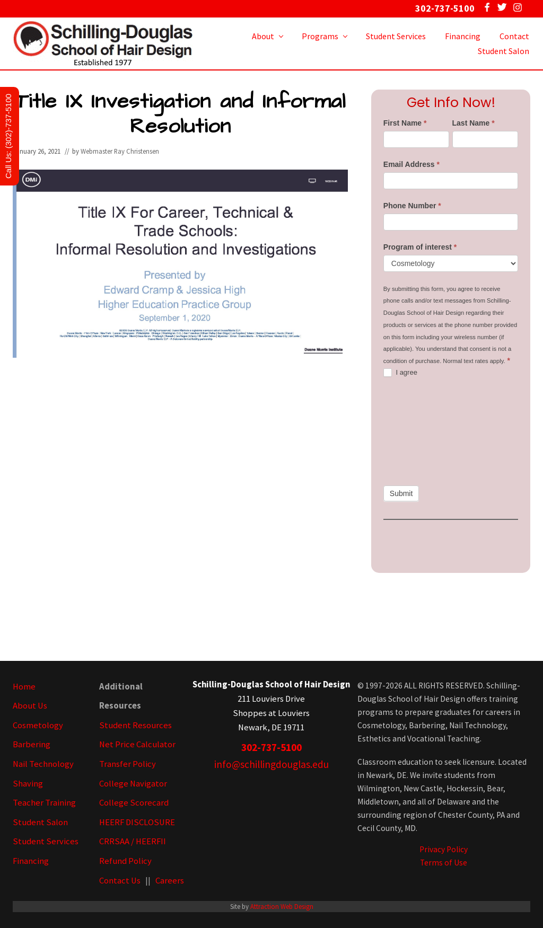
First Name (405, 123)
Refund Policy (125, 861)
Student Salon (40, 822)
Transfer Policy (127, 764)
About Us (30, 705)
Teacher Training (44, 802)
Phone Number (412, 205)
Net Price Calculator (137, 744)
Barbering (31, 744)
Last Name (473, 123)
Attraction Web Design (281, 906)
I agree (400, 372)
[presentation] (426, 431)
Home (24, 686)
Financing (31, 861)
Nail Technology (43, 764)
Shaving (28, 783)
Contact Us (120, 880)
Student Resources (135, 725)
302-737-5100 (271, 747)
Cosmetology (38, 725)
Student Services (45, 841)
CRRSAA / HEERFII (132, 841)
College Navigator (133, 783)
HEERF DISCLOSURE (137, 822)
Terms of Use (443, 863)
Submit (401, 493)
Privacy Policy (443, 849)
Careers (169, 880)
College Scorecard (134, 802)
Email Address (411, 164)
